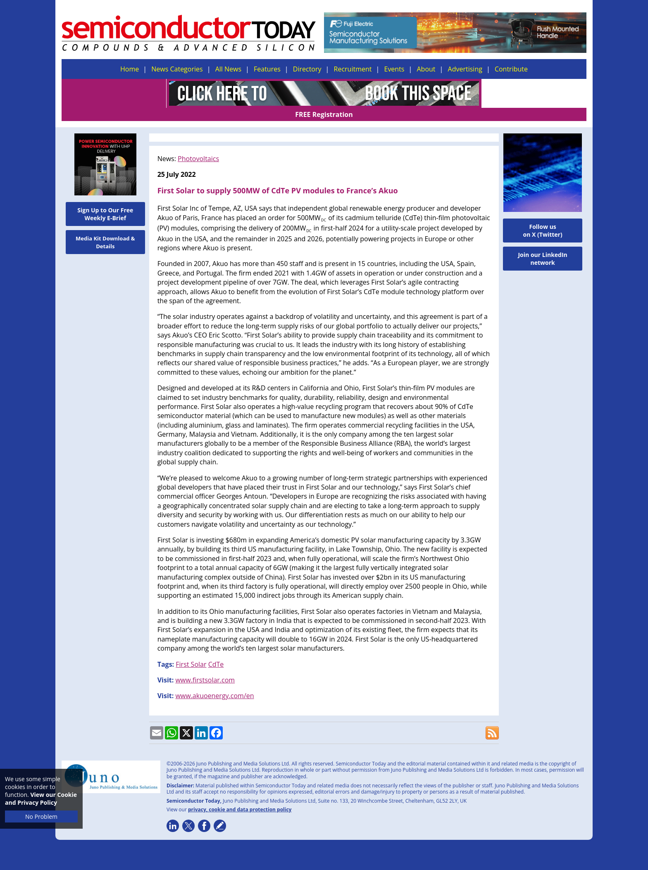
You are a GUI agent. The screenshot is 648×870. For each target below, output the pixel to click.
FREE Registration (534, 93)
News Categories (176, 69)
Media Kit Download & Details (105, 229)
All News (228, 69)
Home (129, 69)
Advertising (465, 69)
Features (267, 69)
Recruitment (353, 69)
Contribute (511, 69)
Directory (307, 69)
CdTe (216, 651)
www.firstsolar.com (205, 666)
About (426, 69)
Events (394, 69)
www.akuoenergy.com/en (214, 682)
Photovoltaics (198, 145)
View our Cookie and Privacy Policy (41, 798)
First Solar (191, 651)
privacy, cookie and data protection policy (240, 796)
